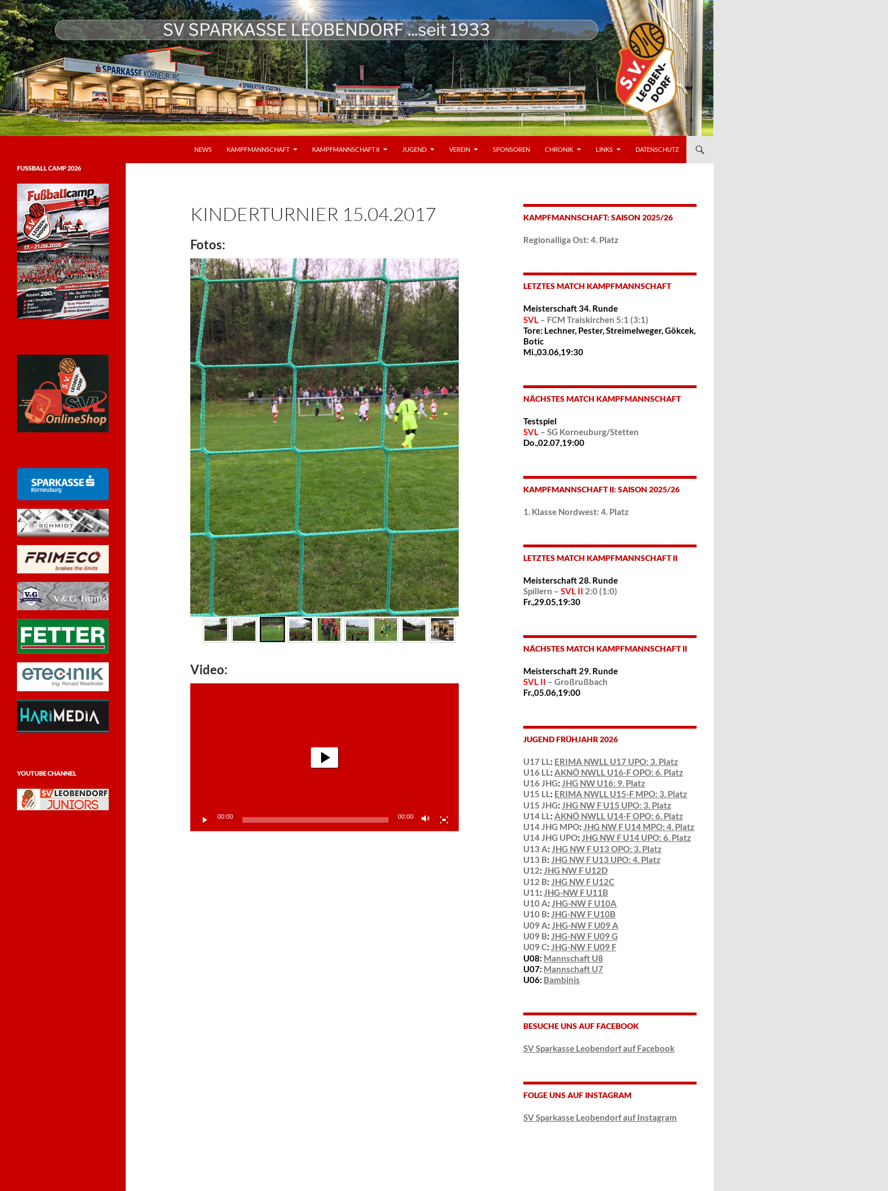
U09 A (535, 925)
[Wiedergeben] (205, 820)
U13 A (535, 849)
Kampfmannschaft (258, 149)
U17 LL (536, 761)
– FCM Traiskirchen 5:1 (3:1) (585, 319)
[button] (324, 757)
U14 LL (536, 816)
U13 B (535, 859)
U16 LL (536, 772)
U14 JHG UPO (550, 837)
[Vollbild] (444, 820)
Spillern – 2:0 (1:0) (570, 591)
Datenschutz (657, 149)
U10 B (535, 914)
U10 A (535, 903)
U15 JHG (540, 805)
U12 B (535, 882)
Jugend (414, 149)
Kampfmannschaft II (345, 149)
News (203, 149)
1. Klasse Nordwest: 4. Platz (576, 512)
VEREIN (459, 149)
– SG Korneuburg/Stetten (581, 432)
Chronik (559, 149)
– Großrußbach (565, 682)
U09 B (535, 936)
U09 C (535, 947)
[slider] (315, 820)
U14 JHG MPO (551, 827)
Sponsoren (511, 149)
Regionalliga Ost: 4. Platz (570, 240)
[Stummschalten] (426, 820)
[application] (324, 757)
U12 (531, 870)
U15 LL (536, 794)
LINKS (604, 149)
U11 (531, 892)
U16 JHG (540, 783)
